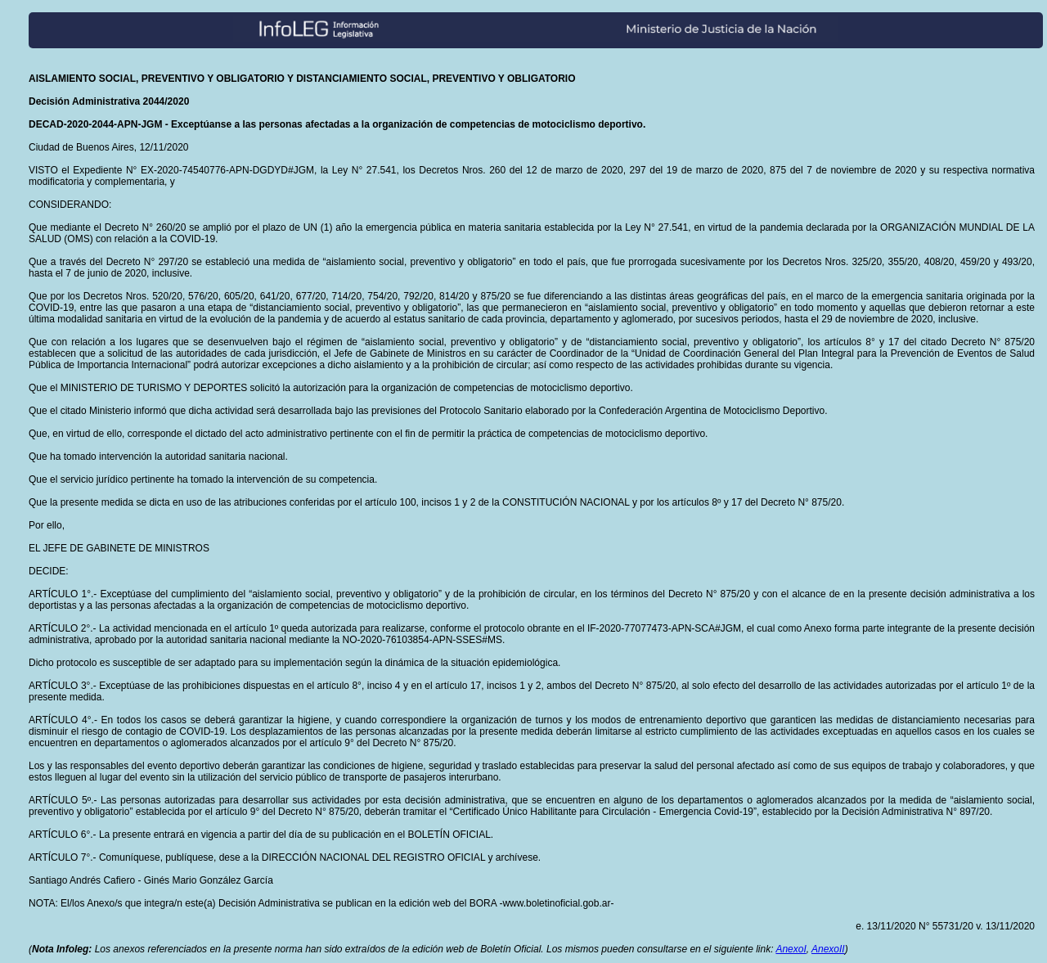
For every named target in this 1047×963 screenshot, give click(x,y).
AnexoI (790, 949)
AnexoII (828, 949)
